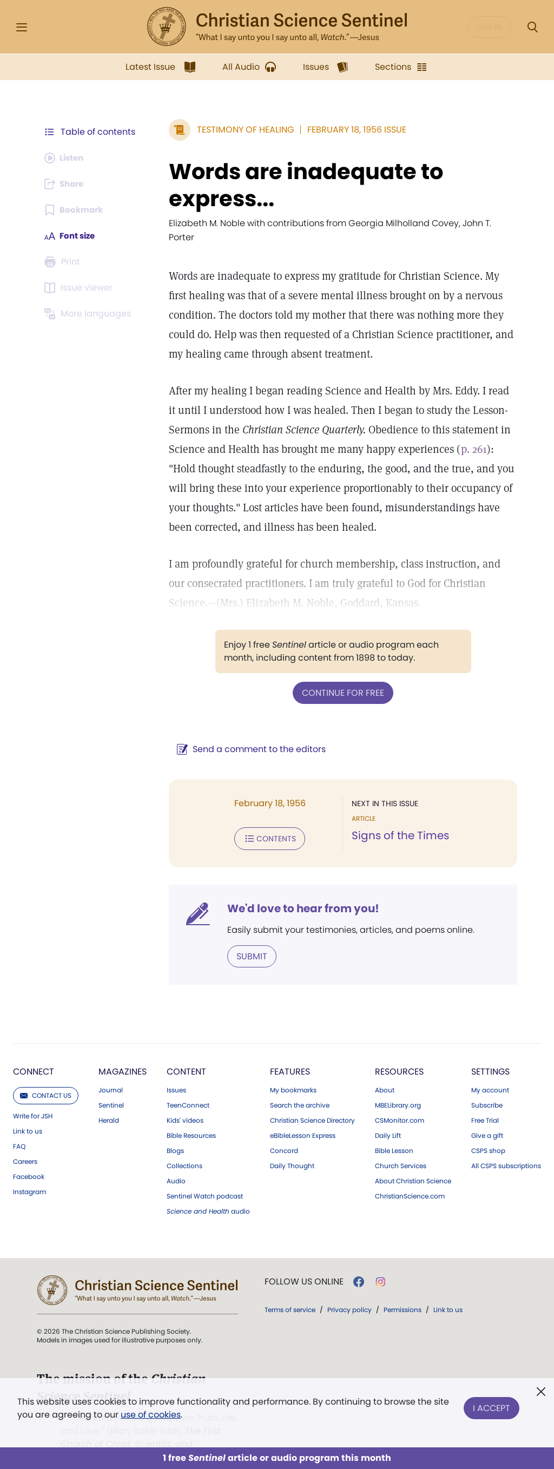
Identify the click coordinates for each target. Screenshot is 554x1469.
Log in (489, 27)
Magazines (122, 1055)
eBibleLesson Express (302, 1119)
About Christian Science (413, 1165)
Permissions (402, 1293)
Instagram (29, 1175)
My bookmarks (293, 1074)
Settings (490, 1055)
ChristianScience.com (410, 1180)
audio (208, 1195)
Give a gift (487, 1119)
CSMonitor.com (399, 1104)
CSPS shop (488, 1134)
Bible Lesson (394, 1134)
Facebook (28, 1160)
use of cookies (151, 1414)
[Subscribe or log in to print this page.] (64, 262)
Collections (184, 1150)
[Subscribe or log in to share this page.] (66, 184)
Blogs (175, 1134)
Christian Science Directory (312, 1104)
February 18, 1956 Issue (351, 129)
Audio (176, 1165)
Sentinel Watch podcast (205, 1180)
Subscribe (487, 1089)
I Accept (491, 1406)
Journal (110, 1074)
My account (490, 1074)
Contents (264, 823)
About (384, 1074)
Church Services (400, 1150)
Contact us (45, 1079)
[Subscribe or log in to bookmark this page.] (75, 210)
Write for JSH (32, 1100)
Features (290, 1055)
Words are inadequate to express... (300, 185)
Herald (108, 1104)
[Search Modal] (532, 27)
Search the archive (299, 1089)
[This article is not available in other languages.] (89, 314)
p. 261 (469, 435)
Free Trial (485, 1104)
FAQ (19, 1130)
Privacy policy (349, 1293)
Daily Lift (388, 1119)
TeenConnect (188, 1089)
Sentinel (111, 1089)
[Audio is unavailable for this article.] (66, 158)
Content (186, 1055)
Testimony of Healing (240, 129)
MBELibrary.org (398, 1089)
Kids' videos (185, 1104)
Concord (284, 1134)
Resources (399, 1055)
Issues (176, 1074)
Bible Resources (191, 1119)
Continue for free (340, 678)
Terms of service (290, 1293)
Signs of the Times (397, 821)
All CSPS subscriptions (506, 1150)
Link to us (27, 1115)
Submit (246, 940)
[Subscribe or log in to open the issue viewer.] (80, 288)
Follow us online (304, 1265)
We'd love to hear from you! (298, 892)
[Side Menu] (22, 27)
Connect (33, 1055)
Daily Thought (292, 1150)
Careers (25, 1145)
